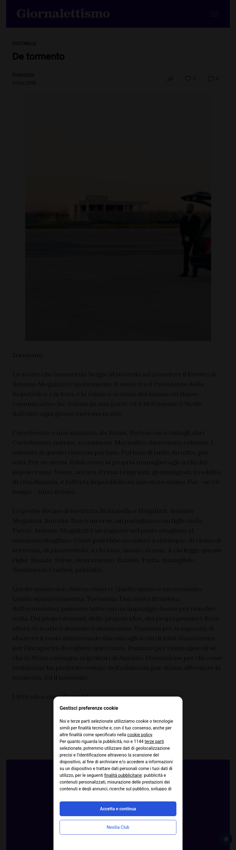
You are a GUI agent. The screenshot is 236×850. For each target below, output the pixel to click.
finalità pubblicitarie (123, 775)
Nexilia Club (118, 827)
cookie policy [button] (139, 734)
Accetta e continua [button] (118, 808)
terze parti (154, 741)
